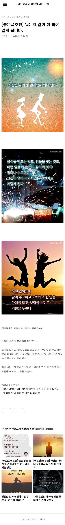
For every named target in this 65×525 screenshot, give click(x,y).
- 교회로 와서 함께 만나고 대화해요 (21, 393)
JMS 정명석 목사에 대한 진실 (32, 4)
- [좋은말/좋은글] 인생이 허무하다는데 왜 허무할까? (30, 388)
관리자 (42, 519)
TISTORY (33, 519)
